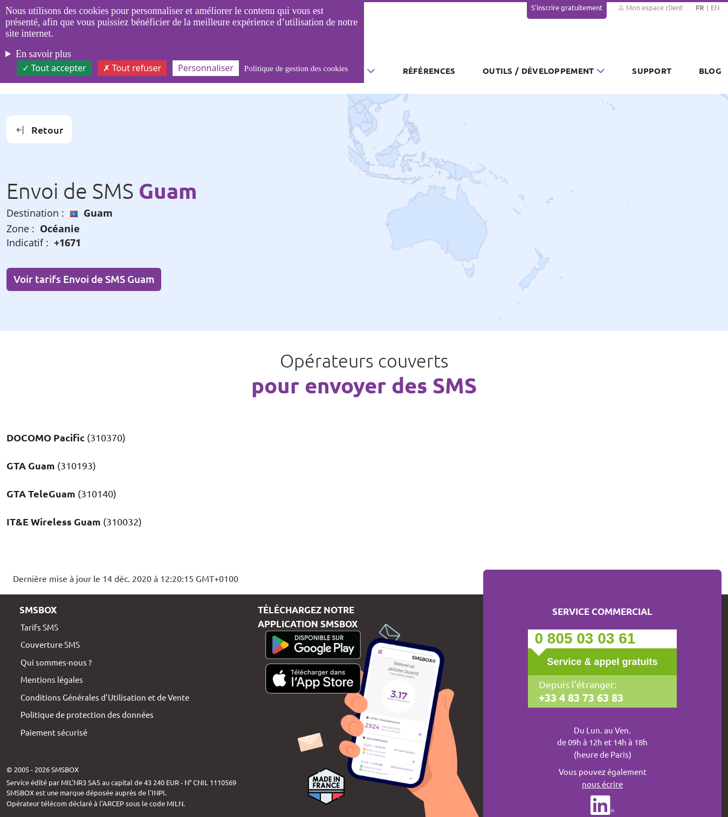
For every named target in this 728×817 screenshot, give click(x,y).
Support (651, 70)
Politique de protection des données (87, 714)
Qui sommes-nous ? (56, 662)
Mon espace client (650, 7)
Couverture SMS (50, 644)
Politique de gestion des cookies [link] (296, 68)
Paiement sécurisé (53, 732)
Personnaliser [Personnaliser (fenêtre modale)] (205, 68)
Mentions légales (51, 679)
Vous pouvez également (602, 778)
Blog (710, 70)
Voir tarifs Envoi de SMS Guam (83, 279)
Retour (39, 129)
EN (715, 7)
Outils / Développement (538, 70)
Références (429, 70)
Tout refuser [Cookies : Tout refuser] (132, 68)
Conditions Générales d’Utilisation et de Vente (104, 697)
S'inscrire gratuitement (566, 7)
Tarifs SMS (39, 627)
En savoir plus (43, 54)
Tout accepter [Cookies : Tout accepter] (54, 68)
